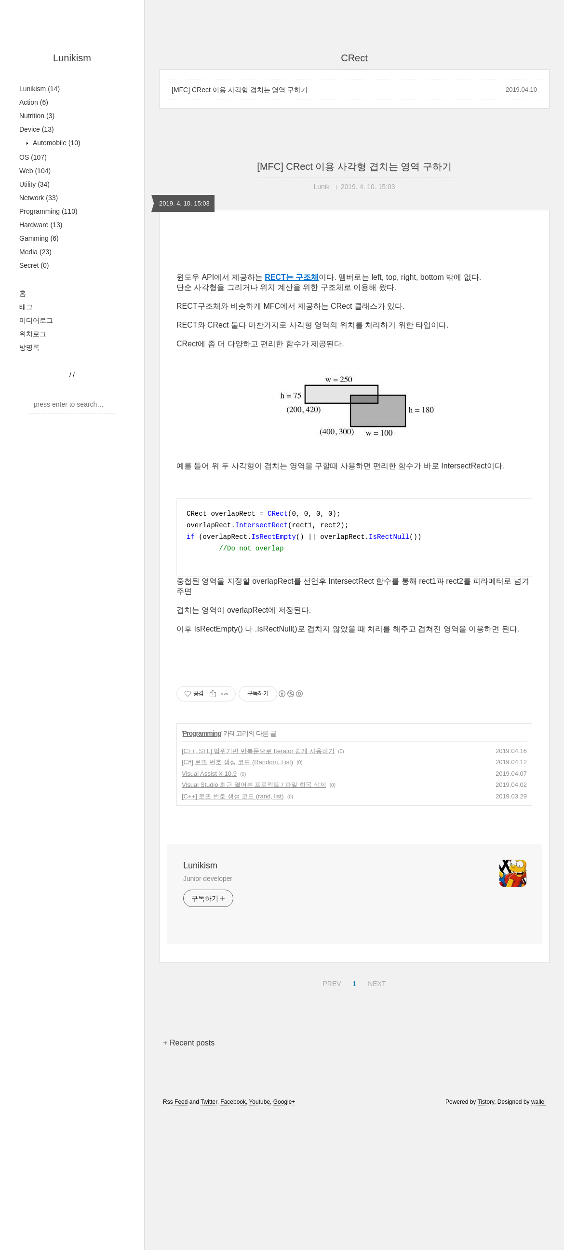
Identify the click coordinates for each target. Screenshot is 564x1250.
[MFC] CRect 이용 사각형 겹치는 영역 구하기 (240, 90)
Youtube (259, 1237)
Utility (34, 184)
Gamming (39, 238)
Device (36, 129)
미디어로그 (36, 320)
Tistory (486, 1237)
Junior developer (207, 1013)
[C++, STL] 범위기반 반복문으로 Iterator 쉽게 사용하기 (258, 886)
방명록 (29, 347)
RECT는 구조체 (292, 412)
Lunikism (72, 58)
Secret (34, 265)
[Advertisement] (354, 321)
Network (38, 198)
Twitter (209, 1237)
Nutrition (36, 116)
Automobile (56, 143)
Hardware (41, 225)
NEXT (375, 1117)
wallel (538, 1237)
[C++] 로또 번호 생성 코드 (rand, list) (233, 931)
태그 (26, 307)
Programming (48, 211)
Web (35, 171)
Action (33, 102)
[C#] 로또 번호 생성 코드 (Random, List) (237, 897)
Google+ (284, 1237)
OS (33, 157)
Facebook (233, 1237)
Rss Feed (175, 1237)
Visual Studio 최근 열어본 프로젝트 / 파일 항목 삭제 (254, 919)
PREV (330, 1117)
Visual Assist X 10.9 (209, 908)
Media (35, 252)
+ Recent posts (189, 1178)
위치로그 (32, 334)
